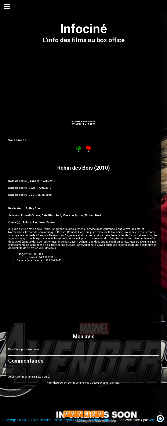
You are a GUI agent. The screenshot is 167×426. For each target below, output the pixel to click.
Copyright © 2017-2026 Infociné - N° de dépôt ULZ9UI (43, 420)
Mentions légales (101, 420)
